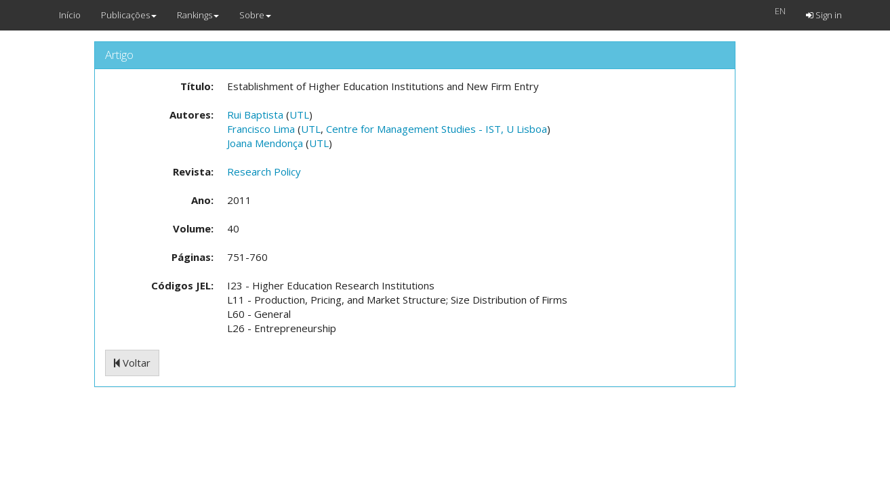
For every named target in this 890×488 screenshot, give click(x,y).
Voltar (132, 362)
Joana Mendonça (265, 143)
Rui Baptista (255, 114)
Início (70, 15)
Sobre (255, 15)
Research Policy (264, 171)
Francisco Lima (261, 129)
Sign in (824, 15)
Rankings (198, 15)
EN (780, 11)
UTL (299, 114)
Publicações (129, 15)
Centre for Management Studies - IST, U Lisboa (436, 129)
